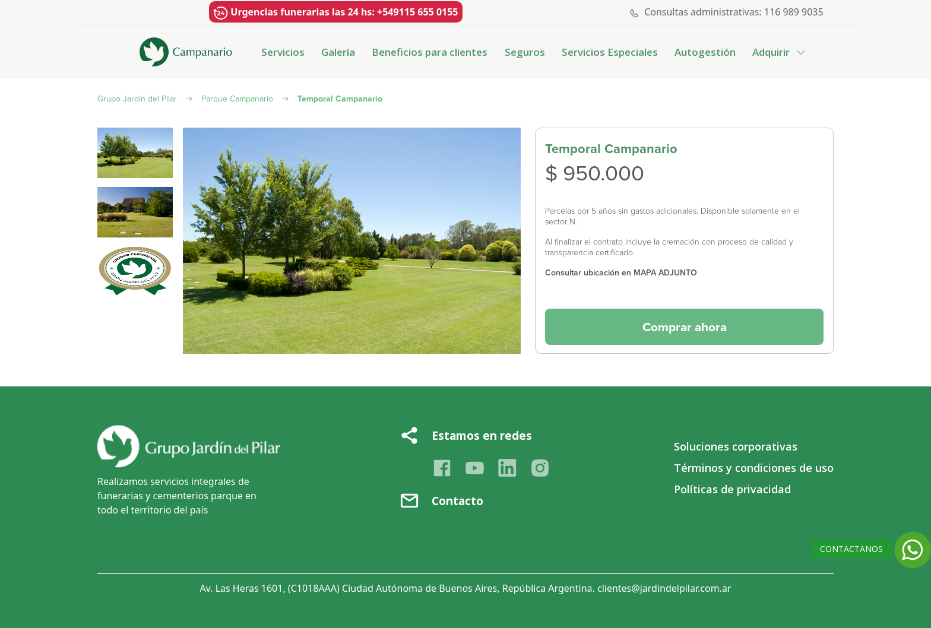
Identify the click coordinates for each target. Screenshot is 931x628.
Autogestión (705, 52)
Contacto (457, 501)
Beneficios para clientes (429, 52)
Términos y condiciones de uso (754, 468)
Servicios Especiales (610, 52)
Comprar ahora (684, 327)
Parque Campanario (237, 99)
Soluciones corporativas (735, 446)
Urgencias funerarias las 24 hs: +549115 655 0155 (335, 12)
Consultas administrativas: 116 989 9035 (734, 11)
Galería (338, 52)
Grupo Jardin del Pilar (137, 99)
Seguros (525, 52)
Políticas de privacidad (732, 489)
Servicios (283, 52)
